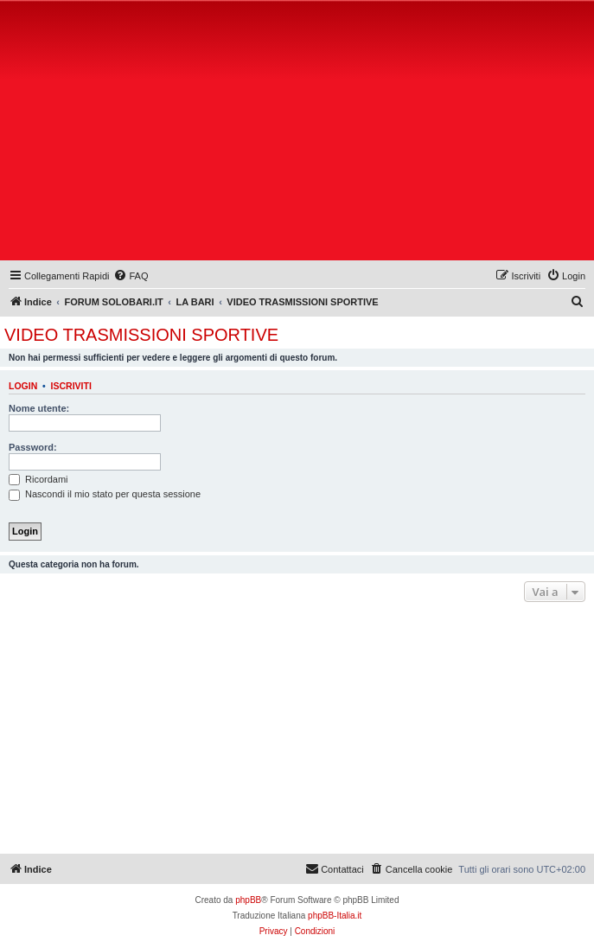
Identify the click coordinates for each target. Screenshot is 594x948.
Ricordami (38, 479)
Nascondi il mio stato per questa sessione (105, 494)
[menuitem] (130, 276)
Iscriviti (71, 386)
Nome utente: (39, 408)
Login (23, 386)
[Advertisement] (299, 134)
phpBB (248, 900)
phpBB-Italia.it (334, 915)
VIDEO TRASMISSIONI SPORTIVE (141, 334)
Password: (33, 447)
